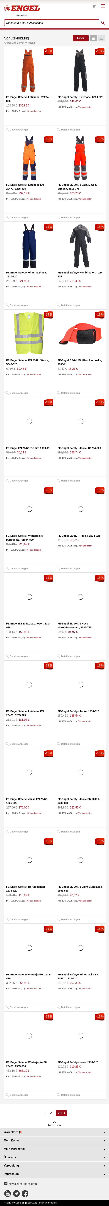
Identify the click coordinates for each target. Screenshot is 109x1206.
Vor (60, 1113)
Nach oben (54, 1125)
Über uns (10, 1157)
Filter (80, 38)
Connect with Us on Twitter (16, 1193)
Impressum (11, 1173)
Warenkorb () (13, 1132)
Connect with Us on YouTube (7, 1193)
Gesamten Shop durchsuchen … (26, 22)
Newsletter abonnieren (23, 1183)
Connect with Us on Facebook (25, 1193)
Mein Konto (11, 1140)
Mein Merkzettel (14, 1148)
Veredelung (11, 1165)
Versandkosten (34, 111)
